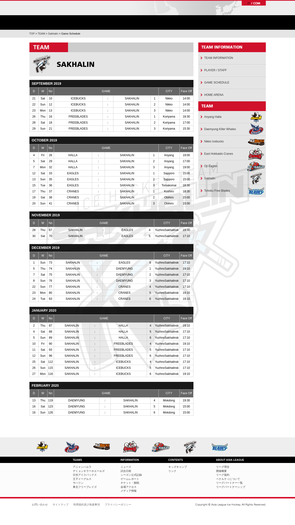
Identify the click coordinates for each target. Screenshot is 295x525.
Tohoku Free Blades (217, 190)
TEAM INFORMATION (218, 58)
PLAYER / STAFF (215, 70)
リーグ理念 (222, 466)
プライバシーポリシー (118, 504)
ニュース (101, 22)
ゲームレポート (130, 478)
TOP (32, 33)
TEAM (41, 33)
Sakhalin (53, 33)
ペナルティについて (228, 478)
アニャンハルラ (44, 447)
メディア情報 (129, 490)
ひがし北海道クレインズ (133, 447)
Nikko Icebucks (214, 141)
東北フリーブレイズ (221, 447)
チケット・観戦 (211, 22)
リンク (172, 470)
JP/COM (254, 3)
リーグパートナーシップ (230, 486)
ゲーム (174, 22)
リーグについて (247, 22)
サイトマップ (61, 504)
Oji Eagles (211, 166)
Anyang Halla (212, 117)
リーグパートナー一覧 (229, 482)
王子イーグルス (162, 447)
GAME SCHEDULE (216, 82)
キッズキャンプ (177, 466)
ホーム (54, 15)
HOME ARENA (214, 95)
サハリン (192, 447)
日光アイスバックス (103, 447)
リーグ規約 (222, 474)
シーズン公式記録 (131, 474)
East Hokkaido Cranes (218, 153)
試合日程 (126, 470)
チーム (138, 22)
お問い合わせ (40, 504)
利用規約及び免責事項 (86, 504)
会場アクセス (129, 486)
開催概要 (221, 470)
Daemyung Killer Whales (220, 129)
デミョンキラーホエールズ (74, 447)
